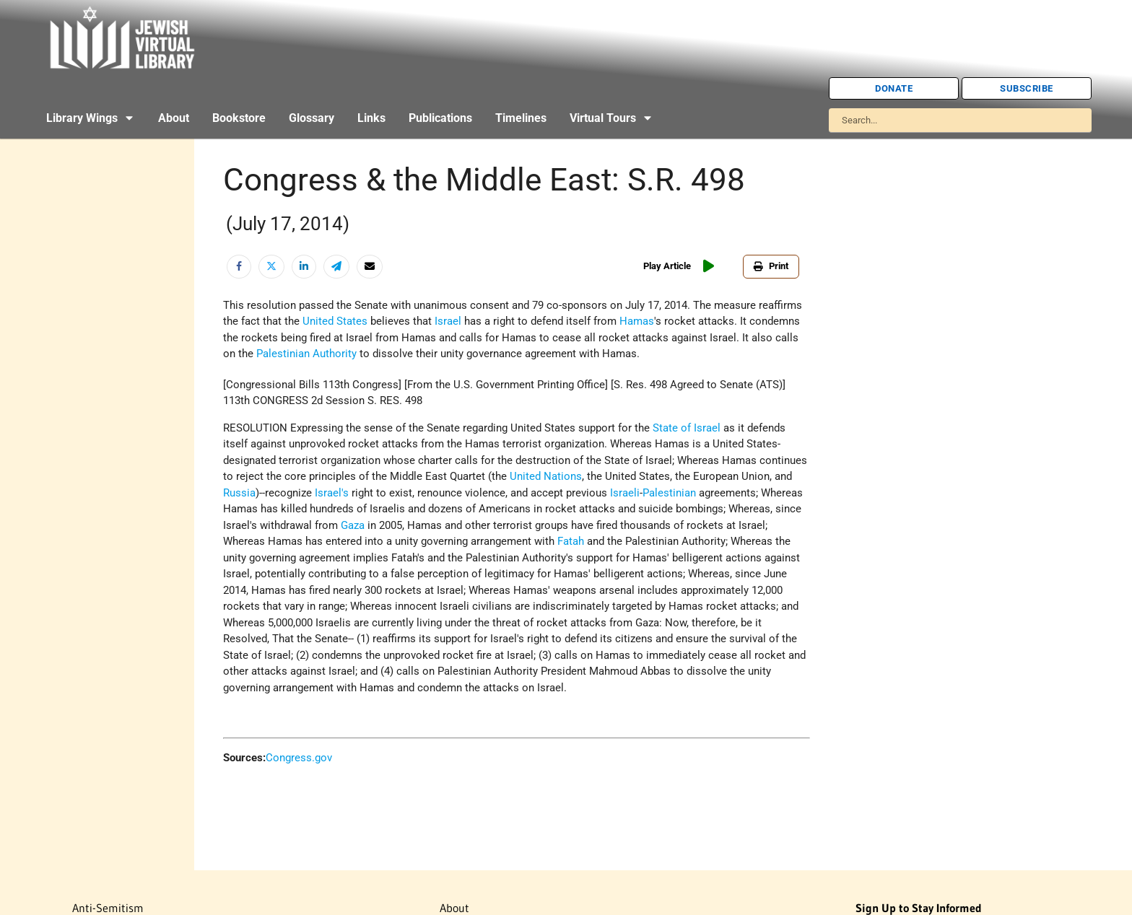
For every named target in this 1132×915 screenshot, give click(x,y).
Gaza (353, 525)
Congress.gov (299, 757)
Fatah (570, 541)
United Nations (546, 476)
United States (334, 321)
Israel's (332, 492)
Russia (239, 492)
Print (771, 266)
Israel (448, 321)
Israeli (625, 492)
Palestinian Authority (306, 353)
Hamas (636, 321)
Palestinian (669, 492)
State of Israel (686, 427)
